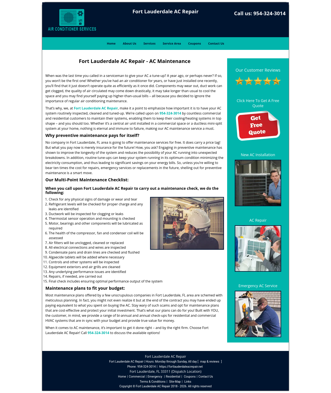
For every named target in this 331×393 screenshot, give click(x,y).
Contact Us (216, 43)
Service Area (172, 43)
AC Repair (258, 220)
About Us (129, 43)
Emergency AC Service (258, 285)
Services (150, 43)
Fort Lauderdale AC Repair (96, 108)
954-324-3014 (269, 13)
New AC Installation (258, 154)
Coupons (194, 43)
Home (111, 43)
